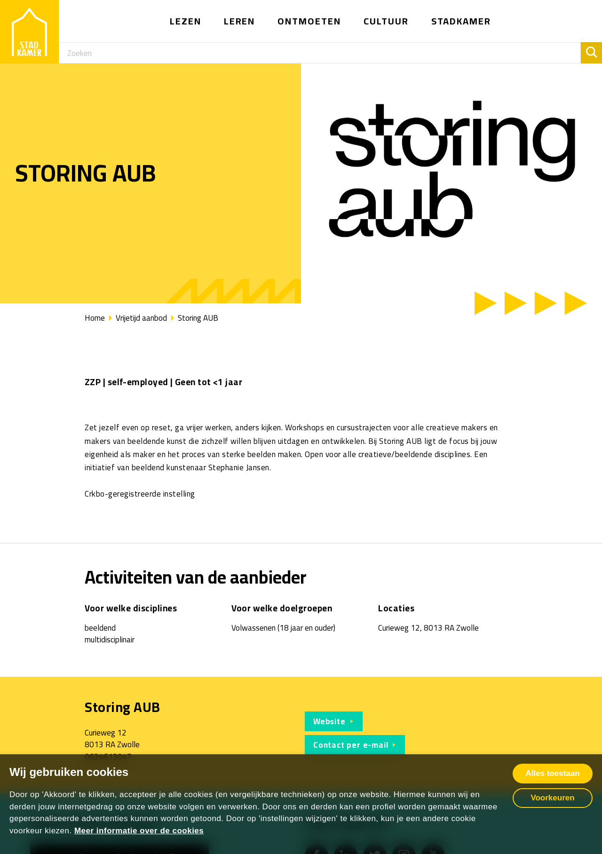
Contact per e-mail (350, 744)
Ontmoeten (309, 21)
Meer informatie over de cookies (139, 830)
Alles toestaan (552, 773)
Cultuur (386, 21)
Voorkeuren (552, 797)
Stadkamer (461, 21)
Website (329, 721)
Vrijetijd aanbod (141, 317)
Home (95, 317)
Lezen (185, 21)
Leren (239, 21)
